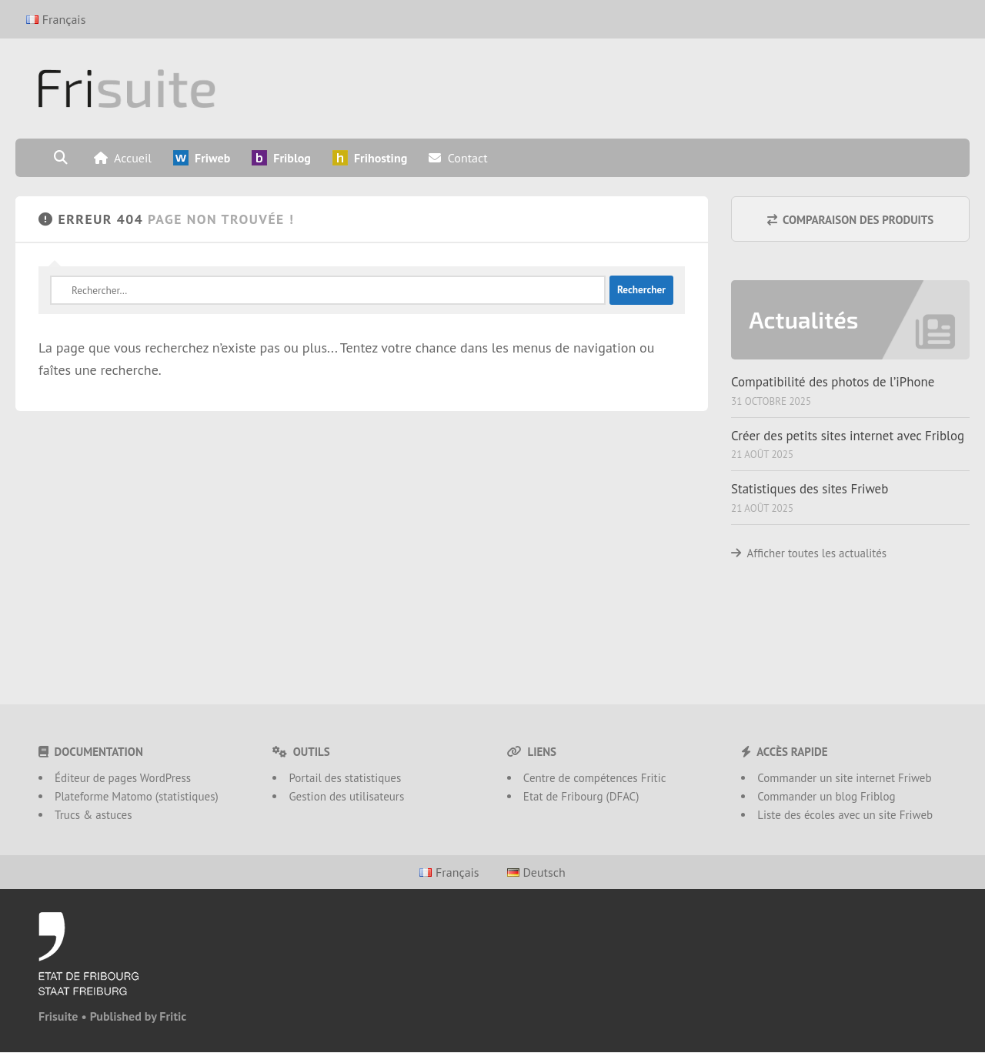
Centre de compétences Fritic (594, 778)
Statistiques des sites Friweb (809, 488)
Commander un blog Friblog (826, 796)
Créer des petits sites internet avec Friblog (847, 435)
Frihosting (369, 157)
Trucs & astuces (93, 814)
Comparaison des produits (850, 219)
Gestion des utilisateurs (346, 796)
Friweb (201, 157)
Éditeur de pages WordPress (123, 778)
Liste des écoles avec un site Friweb (845, 814)
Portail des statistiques (345, 778)
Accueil (123, 157)
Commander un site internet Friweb (844, 778)
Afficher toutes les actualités (817, 553)
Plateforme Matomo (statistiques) (137, 796)
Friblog (281, 157)
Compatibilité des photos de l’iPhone (832, 381)
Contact (458, 157)
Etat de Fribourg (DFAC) (581, 796)
